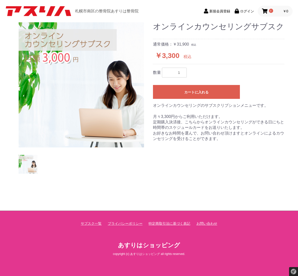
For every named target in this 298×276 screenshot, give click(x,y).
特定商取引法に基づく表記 (169, 223)
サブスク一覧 (91, 223)
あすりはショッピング (149, 245)
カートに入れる (196, 92)
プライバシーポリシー (125, 223)
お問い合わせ (206, 223)
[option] (81, 84)
